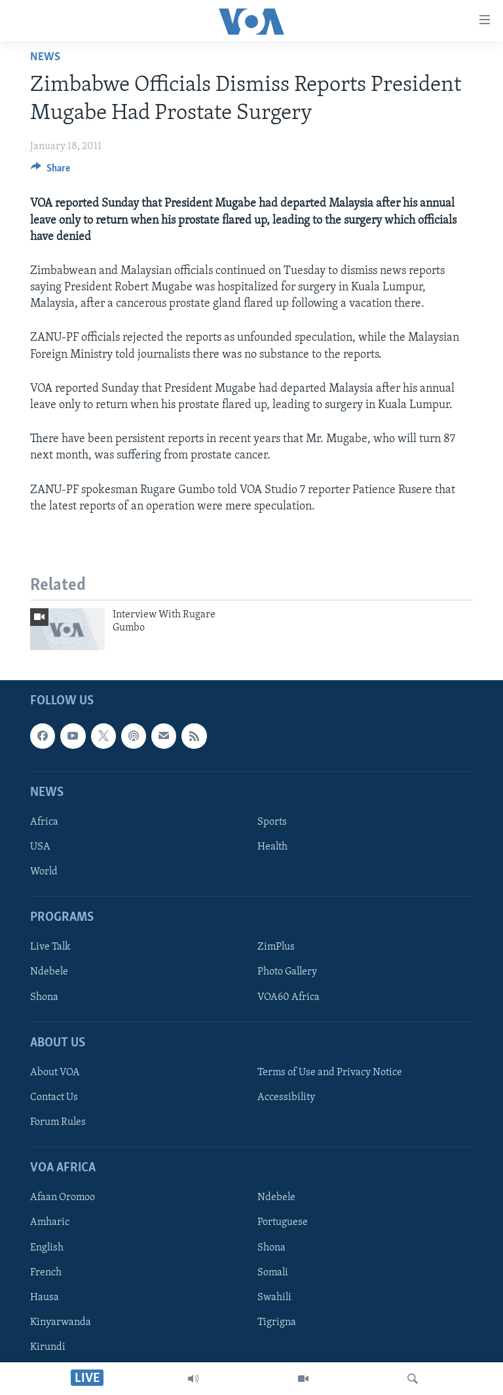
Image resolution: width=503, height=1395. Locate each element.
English (47, 1248)
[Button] (50, 171)
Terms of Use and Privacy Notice (329, 1072)
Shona (44, 997)
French (46, 1272)
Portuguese (282, 1222)
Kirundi (47, 1347)
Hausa (44, 1297)
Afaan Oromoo (62, 1197)
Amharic (49, 1222)
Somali (272, 1272)
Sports (272, 822)
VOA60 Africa (288, 997)
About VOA (55, 1072)
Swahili (274, 1297)
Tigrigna (276, 1322)
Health (272, 847)
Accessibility (286, 1097)
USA (40, 847)
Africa (44, 822)
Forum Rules (58, 1122)
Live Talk (50, 947)
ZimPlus (276, 947)
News (45, 57)
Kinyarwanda (60, 1322)
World (44, 872)
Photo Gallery (287, 972)
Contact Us (54, 1097)
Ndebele (49, 972)
